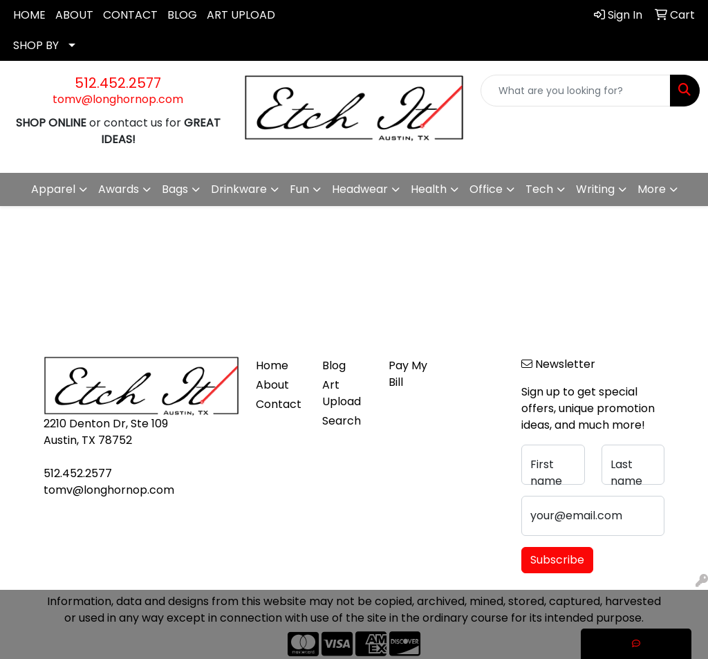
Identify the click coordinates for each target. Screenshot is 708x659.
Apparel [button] (53, 189)
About (272, 385)
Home (272, 365)
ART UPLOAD (241, 15)
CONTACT (130, 15)
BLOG (182, 15)
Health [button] (429, 189)
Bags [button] (175, 189)
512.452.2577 (118, 83)
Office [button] (486, 189)
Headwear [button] (360, 189)
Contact (278, 404)
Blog (334, 365)
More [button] (651, 189)
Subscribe (557, 560)
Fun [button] (299, 189)
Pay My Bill (408, 374)
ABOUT (74, 15)
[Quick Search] (576, 90)
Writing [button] (595, 189)
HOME (29, 15)
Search (341, 421)
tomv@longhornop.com (118, 99)
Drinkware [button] (239, 189)
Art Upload (341, 393)
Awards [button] (118, 189)
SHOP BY (36, 45)
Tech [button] (539, 189)
